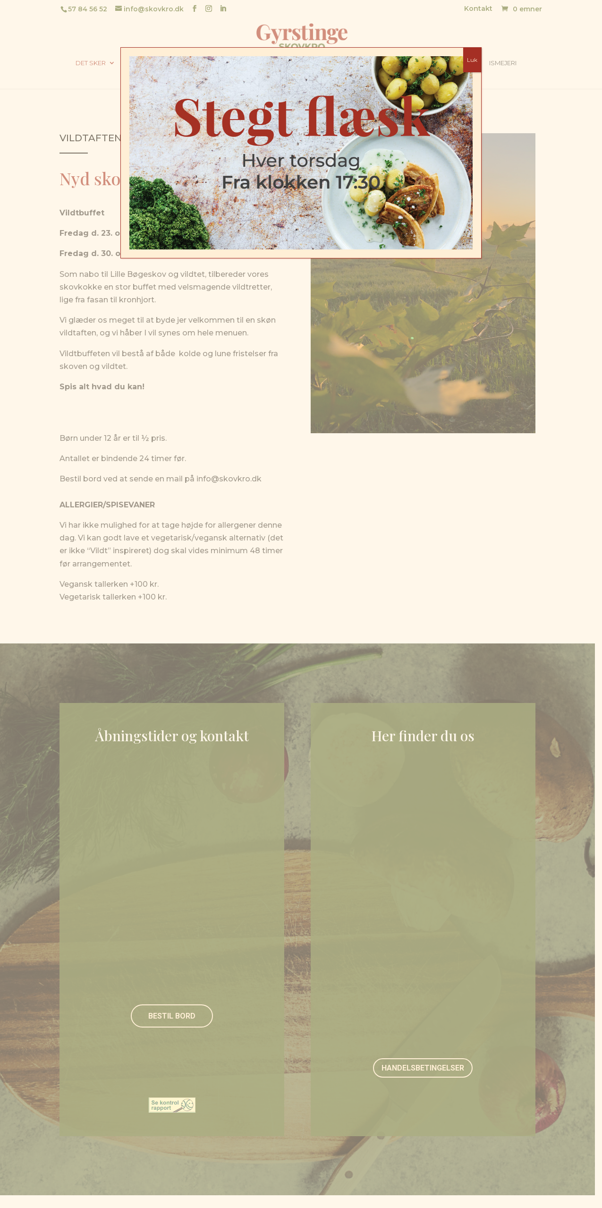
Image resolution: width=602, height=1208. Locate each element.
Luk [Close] (472, 59)
